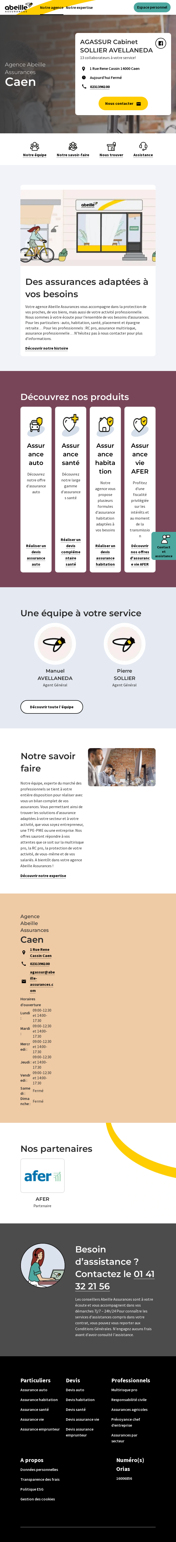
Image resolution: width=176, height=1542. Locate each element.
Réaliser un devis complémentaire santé (71, 552)
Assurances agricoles (129, 1409)
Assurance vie (32, 1419)
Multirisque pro (124, 1389)
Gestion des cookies (37, 1498)
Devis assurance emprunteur (79, 1432)
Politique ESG (32, 1489)
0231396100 (100, 86)
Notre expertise (79, 7)
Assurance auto (33, 1389)
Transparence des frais (39, 1479)
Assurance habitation (39, 1399)
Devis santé (76, 1409)
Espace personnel (152, 7)
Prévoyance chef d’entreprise (125, 1422)
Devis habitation (80, 1399)
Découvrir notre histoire (46, 348)
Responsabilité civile (129, 1399)
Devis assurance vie (82, 1419)
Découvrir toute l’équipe (51, 706)
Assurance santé (34, 1409)
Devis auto (75, 1389)
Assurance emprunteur (40, 1429)
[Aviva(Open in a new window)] (19, 6)
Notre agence (51, 7)
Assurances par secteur (124, 1438)
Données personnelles (39, 1469)
